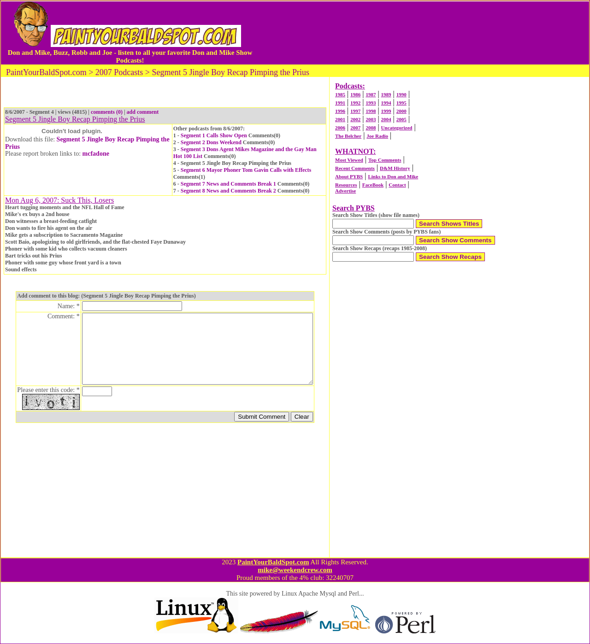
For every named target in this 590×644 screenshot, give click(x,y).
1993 (371, 102)
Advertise (345, 190)
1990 (401, 94)
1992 (355, 102)
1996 (340, 111)
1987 (371, 94)
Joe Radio (377, 136)
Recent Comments (355, 168)
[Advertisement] (421, 32)
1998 (371, 111)
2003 (371, 119)
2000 (401, 111)
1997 (355, 111)
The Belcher (348, 136)
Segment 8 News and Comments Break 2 (228, 190)
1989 (386, 94)
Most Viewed (349, 160)
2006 (340, 127)
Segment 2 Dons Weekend (211, 142)
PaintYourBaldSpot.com (273, 562)
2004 (386, 119)
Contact (397, 184)
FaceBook (373, 184)
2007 (355, 127)
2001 (340, 119)
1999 (386, 111)
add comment (143, 112)
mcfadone (96, 153)
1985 (340, 94)
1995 (401, 102)
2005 (401, 119)
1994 (386, 102)
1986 (355, 94)
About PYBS (349, 176)
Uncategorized (397, 127)
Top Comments (384, 160)
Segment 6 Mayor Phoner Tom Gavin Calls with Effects (246, 170)
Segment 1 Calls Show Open (214, 135)
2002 (355, 119)
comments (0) (107, 112)
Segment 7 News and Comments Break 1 (228, 184)
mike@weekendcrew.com (295, 570)
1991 (340, 102)
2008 (371, 127)
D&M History (395, 168)
